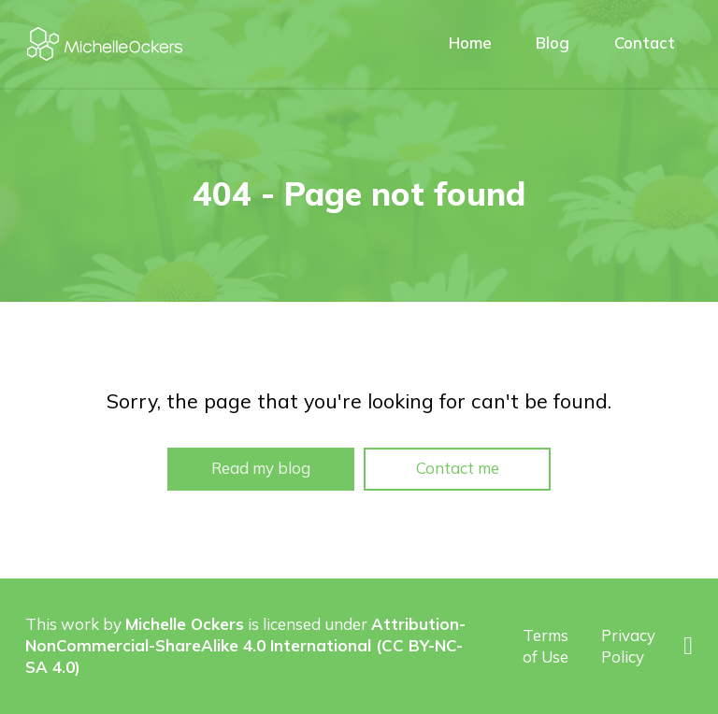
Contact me (457, 468)
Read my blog (260, 468)
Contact (644, 42)
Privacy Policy (628, 645)
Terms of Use (545, 645)
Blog (552, 42)
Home (470, 42)
